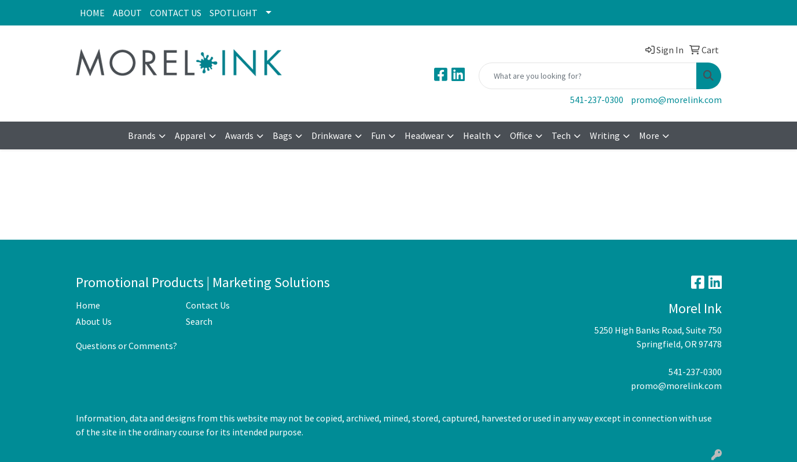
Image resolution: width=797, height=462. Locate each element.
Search (199, 321)
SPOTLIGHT (234, 13)
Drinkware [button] (331, 135)
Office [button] (521, 135)
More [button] (649, 135)
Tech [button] (561, 135)
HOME (92, 13)
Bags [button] (282, 135)
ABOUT (127, 13)
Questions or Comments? (126, 345)
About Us (94, 321)
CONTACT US (175, 13)
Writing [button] (605, 135)
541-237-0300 (596, 99)
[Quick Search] (588, 76)
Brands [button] (142, 135)
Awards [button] (239, 135)
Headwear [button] (424, 135)
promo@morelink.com (676, 99)
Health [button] (477, 135)
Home (88, 305)
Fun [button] (378, 135)
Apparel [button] (190, 135)
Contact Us (208, 305)
